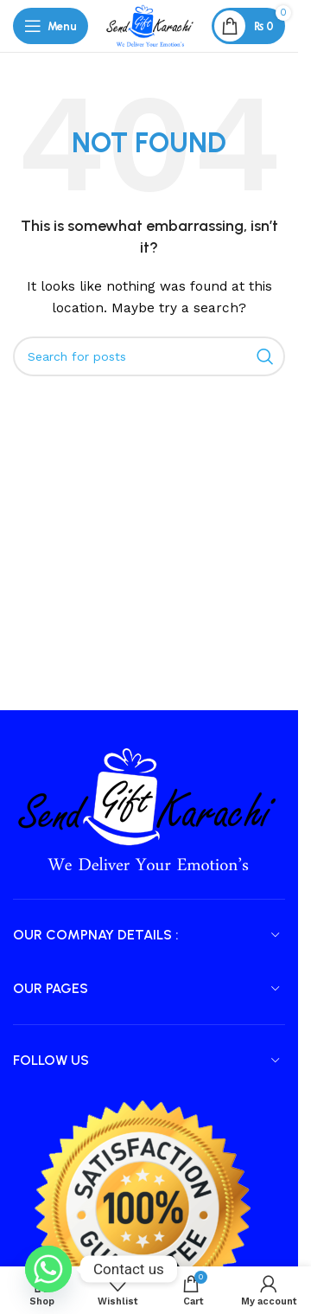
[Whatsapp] (48, 1269)
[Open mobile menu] (50, 26)
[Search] (149, 356)
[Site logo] (149, 25)
